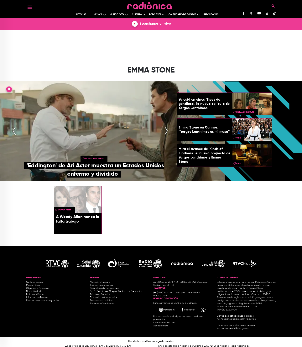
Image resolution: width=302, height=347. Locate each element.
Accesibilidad (160, 326)
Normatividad (33, 291)
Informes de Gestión (37, 297)
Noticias (81, 14)
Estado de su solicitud (101, 300)
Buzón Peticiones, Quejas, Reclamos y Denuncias (116, 291)
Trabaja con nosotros (101, 285)
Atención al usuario (100, 282)
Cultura (137, 14)
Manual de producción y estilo (42, 300)
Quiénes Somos (34, 282)
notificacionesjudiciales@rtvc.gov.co (236, 319)
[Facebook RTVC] (187, 310)
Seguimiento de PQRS (250, 304)
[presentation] (14, 131)
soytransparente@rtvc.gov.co (233, 328)
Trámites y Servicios (100, 294)
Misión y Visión (33, 285)
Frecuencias (211, 14)
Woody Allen (64, 210)
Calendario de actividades (104, 288)
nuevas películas (245, 112)
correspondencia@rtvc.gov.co (257, 291)
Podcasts (155, 14)
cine (238, 138)
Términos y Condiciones (102, 304)
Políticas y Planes (35, 294)
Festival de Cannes (94, 159)
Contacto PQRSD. (261, 294)
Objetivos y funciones (37, 288)
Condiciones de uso (163, 323)
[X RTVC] (203, 310)
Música (98, 14)
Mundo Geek (117, 14)
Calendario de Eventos (182, 14)
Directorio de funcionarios (103, 297)
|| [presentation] (9, 90)
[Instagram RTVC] (166, 310)
